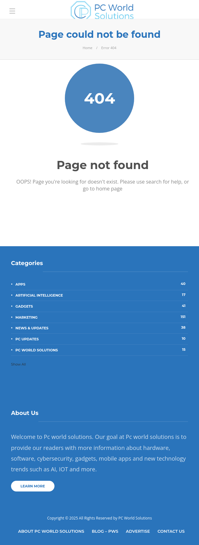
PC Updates (101, 338)
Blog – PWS (105, 531)
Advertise (138, 531)
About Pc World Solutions (51, 531)
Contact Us (171, 531)
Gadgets (101, 306)
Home (87, 47)
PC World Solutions (101, 349)
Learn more (32, 486)
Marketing (101, 317)
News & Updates (101, 327)
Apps (101, 284)
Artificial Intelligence (101, 295)
